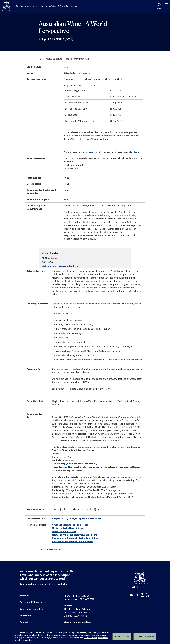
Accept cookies (122, 636)
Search (159, 6)
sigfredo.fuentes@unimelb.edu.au (60, 266)
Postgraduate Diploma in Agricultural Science (76, 538)
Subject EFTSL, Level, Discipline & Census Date (76, 518)
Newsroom (25, 615)
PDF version (55, 549)
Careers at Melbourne (31, 602)
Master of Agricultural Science (68, 528)
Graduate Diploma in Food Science (70, 524)
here (90, 152)
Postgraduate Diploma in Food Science (72, 541)
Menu (166, 6)
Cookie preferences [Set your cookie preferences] (145, 636)
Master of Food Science (64, 531)
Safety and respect (30, 609)
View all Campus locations (77, 622)
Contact (24, 622)
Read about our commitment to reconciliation (44, 584)
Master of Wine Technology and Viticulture (74, 534)
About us (24, 595)
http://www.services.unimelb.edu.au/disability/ (89, 235)
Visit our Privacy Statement (96, 637)
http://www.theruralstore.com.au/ (79, 463)
